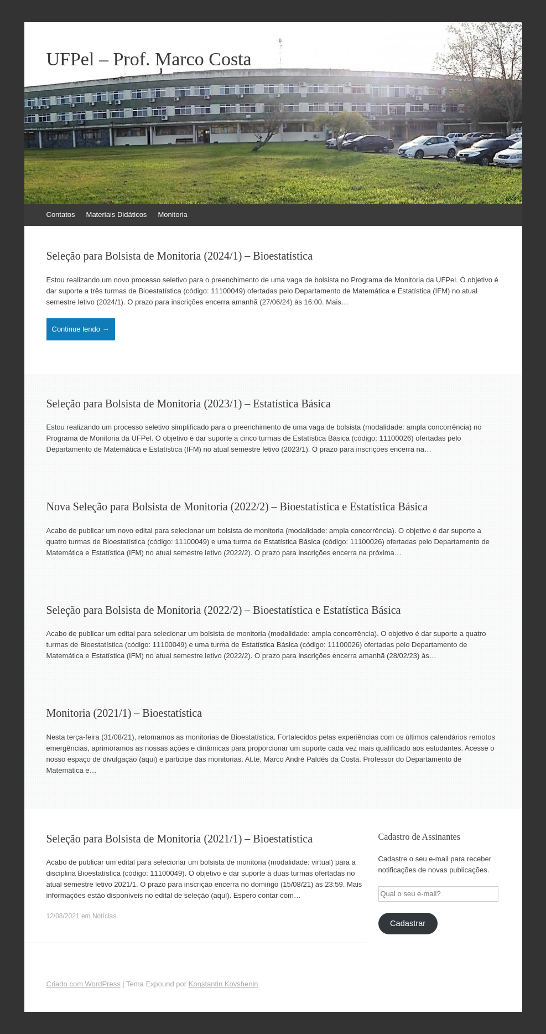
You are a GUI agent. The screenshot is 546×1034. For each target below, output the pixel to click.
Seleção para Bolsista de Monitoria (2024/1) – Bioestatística (179, 256)
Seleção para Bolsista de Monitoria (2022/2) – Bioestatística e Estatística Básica (223, 610)
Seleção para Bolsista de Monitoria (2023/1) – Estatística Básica (188, 403)
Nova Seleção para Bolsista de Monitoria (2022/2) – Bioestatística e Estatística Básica (237, 506)
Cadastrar (407, 923)
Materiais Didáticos (116, 214)
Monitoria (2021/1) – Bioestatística (124, 713)
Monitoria (172, 214)
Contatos (60, 214)
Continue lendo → (81, 329)
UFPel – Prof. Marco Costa (149, 59)
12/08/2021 (63, 916)
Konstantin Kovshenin (223, 984)
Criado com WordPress (83, 984)
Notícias (104, 916)
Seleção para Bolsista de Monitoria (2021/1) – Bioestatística (179, 839)
